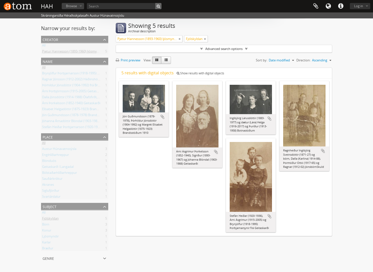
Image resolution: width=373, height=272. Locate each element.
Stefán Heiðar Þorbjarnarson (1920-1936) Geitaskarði (80, 128)
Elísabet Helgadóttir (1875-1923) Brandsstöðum (77, 110)
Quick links (340, 6)
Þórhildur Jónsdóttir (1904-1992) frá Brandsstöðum (79, 86)
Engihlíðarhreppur (55, 155)
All (44, 46)
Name (48, 61)
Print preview (128, 60)
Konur (46, 231)
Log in (358, 6)
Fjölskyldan (50, 219)
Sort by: (261, 60)
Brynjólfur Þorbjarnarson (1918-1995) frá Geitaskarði (80, 74)
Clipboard (316, 6)
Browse (71, 6)
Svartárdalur (51, 197)
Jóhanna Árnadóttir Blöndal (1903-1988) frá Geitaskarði (82, 122)
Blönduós (49, 161)
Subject (49, 206)
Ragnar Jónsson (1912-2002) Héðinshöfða (72, 80)
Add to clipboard (162, 116)
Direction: (303, 60)
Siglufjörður (50, 191)
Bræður (47, 249)
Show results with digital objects (200, 73)
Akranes (48, 185)
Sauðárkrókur (52, 179)
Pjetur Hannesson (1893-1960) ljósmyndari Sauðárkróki (82, 52)
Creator (50, 39)
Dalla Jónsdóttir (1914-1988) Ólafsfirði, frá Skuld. (77, 98)
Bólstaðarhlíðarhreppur (59, 173)
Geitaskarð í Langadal (58, 167)
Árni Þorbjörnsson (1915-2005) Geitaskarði (73, 92)
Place (48, 136)
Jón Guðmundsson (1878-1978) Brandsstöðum (76, 116)
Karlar (46, 243)
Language (328, 6)
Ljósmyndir (50, 237)
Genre (48, 258)
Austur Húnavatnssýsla (59, 149)
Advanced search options (224, 48)
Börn (45, 225)
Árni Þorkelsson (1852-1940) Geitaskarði (71, 104)
